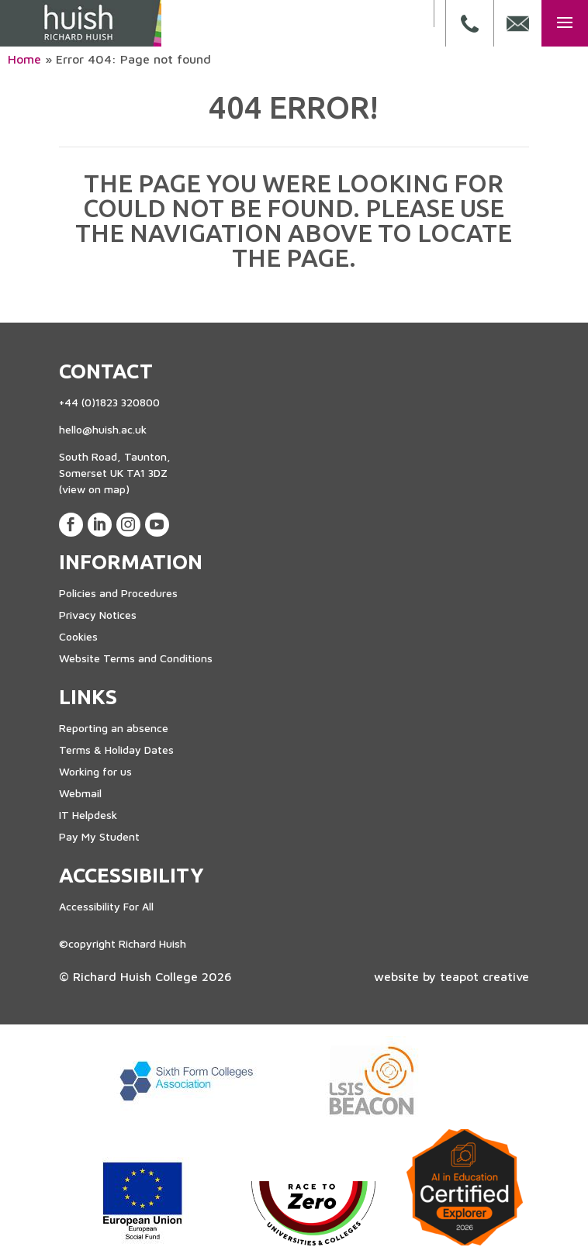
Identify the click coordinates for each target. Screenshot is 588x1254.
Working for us (95, 771)
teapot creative (484, 976)
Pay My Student (99, 836)
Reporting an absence (113, 727)
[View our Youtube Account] (157, 525)
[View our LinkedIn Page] (100, 525)
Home (24, 59)
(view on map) (94, 489)
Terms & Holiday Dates (116, 749)
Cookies (78, 636)
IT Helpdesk (88, 814)
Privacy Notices (98, 614)
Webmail (80, 793)
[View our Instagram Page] (128, 525)
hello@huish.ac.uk (103, 429)
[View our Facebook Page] (71, 525)
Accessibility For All (106, 906)
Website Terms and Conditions (136, 658)
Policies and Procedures (118, 592)
